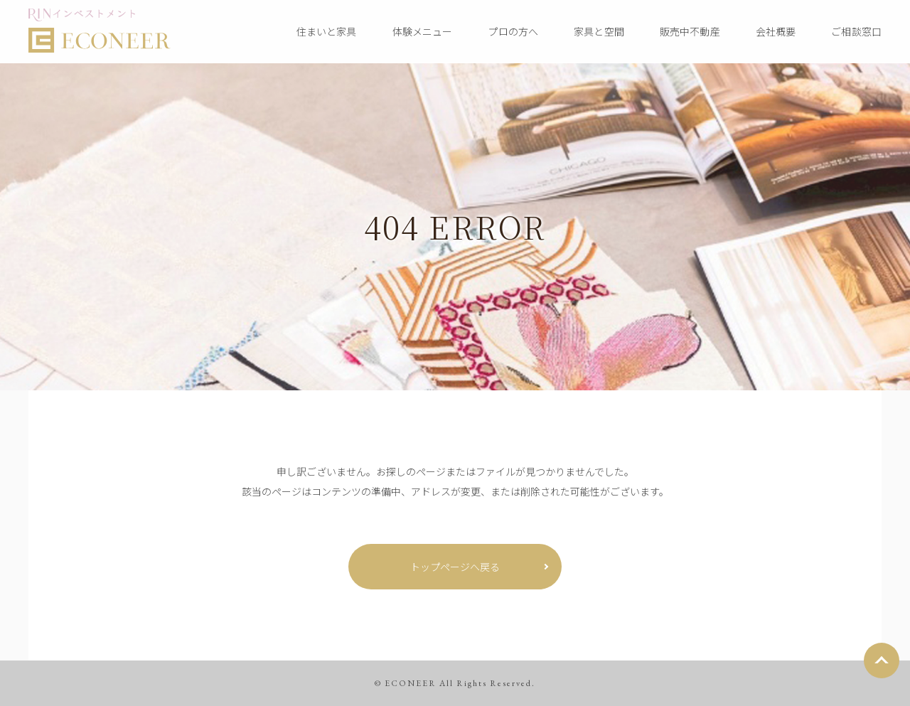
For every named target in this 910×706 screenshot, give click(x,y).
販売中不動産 (690, 31)
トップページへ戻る (455, 567)
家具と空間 (599, 31)
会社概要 (776, 31)
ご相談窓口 (856, 31)
